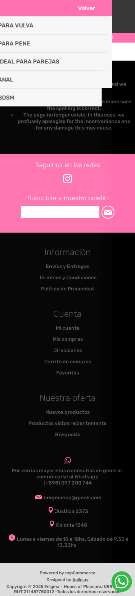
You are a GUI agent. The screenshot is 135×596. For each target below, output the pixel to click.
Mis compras (68, 339)
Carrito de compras (76, 51)
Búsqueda (67, 434)
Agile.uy (80, 579)
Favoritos (67, 373)
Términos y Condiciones (67, 278)
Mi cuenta (68, 328)
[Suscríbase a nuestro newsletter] (60, 212)
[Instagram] (67, 178)
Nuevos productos (67, 412)
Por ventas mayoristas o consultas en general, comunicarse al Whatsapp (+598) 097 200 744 (67, 477)
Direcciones (67, 350)
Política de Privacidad (67, 289)
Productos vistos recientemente (67, 423)
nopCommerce (80, 572)
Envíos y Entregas (67, 266)
